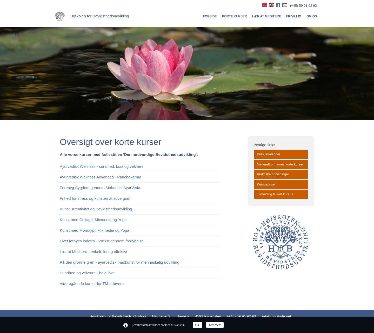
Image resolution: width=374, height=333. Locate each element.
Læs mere (215, 325)
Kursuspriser (266, 184)
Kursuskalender (268, 154)
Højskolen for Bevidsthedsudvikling (92, 16)
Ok (197, 325)
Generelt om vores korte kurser (280, 164)
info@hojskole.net (276, 316)
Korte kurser (234, 16)
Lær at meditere (266, 16)
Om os (311, 16)
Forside (210, 16)
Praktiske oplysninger (273, 174)
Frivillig (293, 16)
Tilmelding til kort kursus (275, 194)
